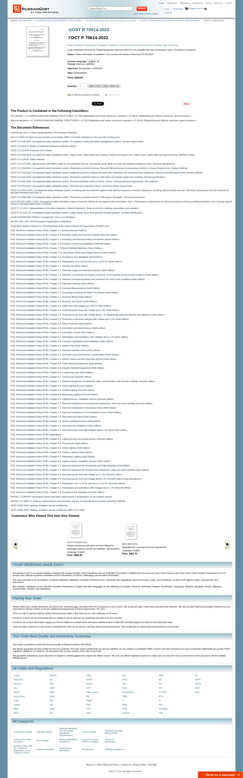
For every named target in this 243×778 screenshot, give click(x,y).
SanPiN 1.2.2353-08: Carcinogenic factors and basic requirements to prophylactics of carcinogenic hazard (61, 497)
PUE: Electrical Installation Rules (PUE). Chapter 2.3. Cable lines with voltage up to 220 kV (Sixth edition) (61, 306)
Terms (208, 3)
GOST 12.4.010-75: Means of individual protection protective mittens (43, 146)
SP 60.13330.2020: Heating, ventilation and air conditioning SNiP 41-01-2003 (47, 510)
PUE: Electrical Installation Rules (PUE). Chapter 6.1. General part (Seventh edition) (51, 377)
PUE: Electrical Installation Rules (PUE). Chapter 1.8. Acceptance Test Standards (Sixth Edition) (56, 257)
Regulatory (185, 3)
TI (160, 700)
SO (160, 684)
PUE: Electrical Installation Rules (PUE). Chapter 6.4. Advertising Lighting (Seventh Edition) (54, 394)
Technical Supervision (110, 740)
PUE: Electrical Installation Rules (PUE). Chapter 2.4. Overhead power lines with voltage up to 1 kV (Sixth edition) (65, 310)
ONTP (89, 679)
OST (88, 688)
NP (51, 713)
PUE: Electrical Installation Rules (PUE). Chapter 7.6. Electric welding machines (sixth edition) (55, 421)
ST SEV (162, 692)
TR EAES (163, 709)
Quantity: (72, 86)
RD (123, 684)
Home (161, 3)
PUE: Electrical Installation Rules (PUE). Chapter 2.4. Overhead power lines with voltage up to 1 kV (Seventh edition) (66, 474)
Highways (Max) (44, 732)
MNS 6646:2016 (130, 544)
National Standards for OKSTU (68, 740)
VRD (197, 688)
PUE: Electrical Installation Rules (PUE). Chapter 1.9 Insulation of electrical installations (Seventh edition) (61, 244)
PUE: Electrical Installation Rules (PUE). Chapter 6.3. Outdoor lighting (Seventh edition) (52, 390)
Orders (89, 684)
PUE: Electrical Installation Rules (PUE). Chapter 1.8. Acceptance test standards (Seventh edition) (57, 492)
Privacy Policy (139, 765)
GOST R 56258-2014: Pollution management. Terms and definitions (43, 217)
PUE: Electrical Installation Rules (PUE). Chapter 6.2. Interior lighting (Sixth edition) (50, 448)
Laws (16, 700)
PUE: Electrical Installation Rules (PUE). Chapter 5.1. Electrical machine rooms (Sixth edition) (55, 350)
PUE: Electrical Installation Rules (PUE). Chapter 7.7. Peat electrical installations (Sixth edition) (56, 426)
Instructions (19, 696)
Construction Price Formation (22, 740)
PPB (88, 713)
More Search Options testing (146, 14)
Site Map (152, 765)
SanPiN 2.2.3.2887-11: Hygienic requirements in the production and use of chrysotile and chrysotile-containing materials (68, 501)
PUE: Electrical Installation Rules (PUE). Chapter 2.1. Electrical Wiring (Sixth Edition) (51, 297)
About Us (218, 3)
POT (88, 709)
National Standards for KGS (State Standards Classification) (68, 731)
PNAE (89, 700)
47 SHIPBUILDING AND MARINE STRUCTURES (58, 20)
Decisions (18, 679)
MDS (16, 713)
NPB (52, 709)
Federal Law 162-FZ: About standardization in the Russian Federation (44, 132)
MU (51, 700)
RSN (124, 705)
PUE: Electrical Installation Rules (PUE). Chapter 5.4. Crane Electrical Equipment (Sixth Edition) (56, 363)
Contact (228, 3)
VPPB (198, 684)
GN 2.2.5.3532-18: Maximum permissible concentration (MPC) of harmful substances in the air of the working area (65, 137)
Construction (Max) (23, 732)
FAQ (99, 765)
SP (160, 688)
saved (168, 13)
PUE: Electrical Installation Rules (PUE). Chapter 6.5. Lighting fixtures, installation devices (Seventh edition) (62, 399)
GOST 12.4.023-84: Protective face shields (31, 150)
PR (123, 675)
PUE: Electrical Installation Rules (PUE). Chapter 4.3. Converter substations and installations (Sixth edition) (62, 341)
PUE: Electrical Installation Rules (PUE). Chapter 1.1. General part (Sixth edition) (49, 266)
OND (88, 675)
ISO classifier (25, 20)
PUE (124, 679)
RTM (124, 709)
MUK (52, 696)
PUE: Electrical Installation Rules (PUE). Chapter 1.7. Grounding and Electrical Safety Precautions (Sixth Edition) (64, 292)
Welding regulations (114, 749)
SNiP (161, 675)
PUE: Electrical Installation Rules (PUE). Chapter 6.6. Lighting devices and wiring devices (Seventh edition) (62, 439)
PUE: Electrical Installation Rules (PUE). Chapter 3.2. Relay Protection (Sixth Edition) (51, 324)
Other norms (92, 692)
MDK (16, 709)
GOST (17, 692)
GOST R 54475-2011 (77, 542)
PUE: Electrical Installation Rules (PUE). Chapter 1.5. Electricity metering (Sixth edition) (52, 283)
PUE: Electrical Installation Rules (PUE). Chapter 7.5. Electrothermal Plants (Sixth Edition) (54, 417)
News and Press (111, 765)
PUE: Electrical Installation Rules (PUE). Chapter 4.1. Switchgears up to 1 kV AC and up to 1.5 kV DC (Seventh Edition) (68, 483)
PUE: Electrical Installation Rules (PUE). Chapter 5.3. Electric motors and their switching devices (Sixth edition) (64, 359)
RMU (124, 696)
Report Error (114, 95)
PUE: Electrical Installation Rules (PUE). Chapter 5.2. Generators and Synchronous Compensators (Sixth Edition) (65, 354)
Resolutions (128, 692)
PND (88, 705)
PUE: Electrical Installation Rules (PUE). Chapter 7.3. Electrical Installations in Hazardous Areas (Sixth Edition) (63, 408)
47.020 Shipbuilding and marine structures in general (111, 20)
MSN (52, 688)
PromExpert (87, 749)
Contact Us (126, 765)
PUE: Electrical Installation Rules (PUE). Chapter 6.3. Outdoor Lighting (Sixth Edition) (51, 452)
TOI (160, 705)
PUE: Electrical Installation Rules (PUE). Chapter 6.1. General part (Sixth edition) (49, 443)
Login (167, 9)
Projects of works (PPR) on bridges (90, 740)
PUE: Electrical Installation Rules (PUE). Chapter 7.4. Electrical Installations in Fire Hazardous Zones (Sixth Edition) (66, 412)
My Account (178, 9)
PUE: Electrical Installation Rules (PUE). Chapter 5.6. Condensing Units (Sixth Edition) (52, 372)
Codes (17, 675)
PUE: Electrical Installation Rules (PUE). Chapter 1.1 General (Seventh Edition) (48, 230)
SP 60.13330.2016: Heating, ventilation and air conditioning (39, 505)
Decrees (18, 684)
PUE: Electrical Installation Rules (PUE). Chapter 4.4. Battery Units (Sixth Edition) (49, 346)
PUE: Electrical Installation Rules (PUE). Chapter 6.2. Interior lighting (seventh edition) (52, 386)
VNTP (198, 679)
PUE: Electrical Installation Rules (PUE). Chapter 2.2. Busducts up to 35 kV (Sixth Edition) (54, 301)
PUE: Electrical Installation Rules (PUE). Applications (36, 434)
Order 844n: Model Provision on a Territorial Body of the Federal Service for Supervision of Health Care (60, 226)
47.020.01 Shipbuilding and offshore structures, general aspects (169, 20)
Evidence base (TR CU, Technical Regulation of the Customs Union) (23, 749)
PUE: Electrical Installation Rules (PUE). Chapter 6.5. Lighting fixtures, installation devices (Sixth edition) (60, 461)
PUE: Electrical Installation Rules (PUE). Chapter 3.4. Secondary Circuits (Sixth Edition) (52, 332)
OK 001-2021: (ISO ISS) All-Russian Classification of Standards (41, 221)
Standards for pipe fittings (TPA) (113, 732)
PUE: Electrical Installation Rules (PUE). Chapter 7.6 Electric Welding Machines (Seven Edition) (56, 248)
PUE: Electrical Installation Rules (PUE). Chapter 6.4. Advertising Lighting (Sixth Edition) (53, 456)
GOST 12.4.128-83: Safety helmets (27, 159)
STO (161, 696)
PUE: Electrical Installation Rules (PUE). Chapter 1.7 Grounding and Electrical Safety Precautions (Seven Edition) (65, 239)
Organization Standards (65, 749)
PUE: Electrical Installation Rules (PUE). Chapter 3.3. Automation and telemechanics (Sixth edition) (58, 328)
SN (160, 679)
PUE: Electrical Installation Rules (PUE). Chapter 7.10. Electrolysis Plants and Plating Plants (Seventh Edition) (63, 252)
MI (51, 679)
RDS (124, 688)
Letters (17, 705)
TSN (161, 713)
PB (87, 696)
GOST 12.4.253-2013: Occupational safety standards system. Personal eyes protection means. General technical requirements (71, 186)
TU (196, 675)
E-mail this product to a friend (85, 95)
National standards (20, 120)
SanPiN (126, 713)
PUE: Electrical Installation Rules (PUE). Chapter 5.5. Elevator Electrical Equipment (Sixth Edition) (57, 368)
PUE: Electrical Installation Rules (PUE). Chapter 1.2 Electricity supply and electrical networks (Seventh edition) (64, 235)
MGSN (53, 675)
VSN (197, 692)
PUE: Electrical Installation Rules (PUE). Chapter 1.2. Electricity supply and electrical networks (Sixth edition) (62, 270)
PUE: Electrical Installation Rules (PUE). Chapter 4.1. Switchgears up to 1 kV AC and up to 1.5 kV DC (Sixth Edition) (66, 261)
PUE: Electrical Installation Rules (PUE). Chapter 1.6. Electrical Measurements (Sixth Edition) (55, 288)
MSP (52, 692)
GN (15, 688)
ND (51, 705)
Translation (172, 3)
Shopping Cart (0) (195, 8)
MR (51, 684)
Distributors (198, 3)
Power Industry (89, 732)
